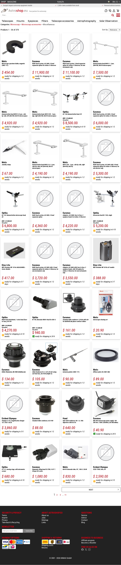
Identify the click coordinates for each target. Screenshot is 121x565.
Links (44, 522)
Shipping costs (47, 545)
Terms (4, 515)
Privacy (5, 520)
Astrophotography (86, 20)
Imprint (4, 517)
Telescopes (7, 20)
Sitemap (45, 520)
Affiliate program (88, 540)
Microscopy (15, 24)
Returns (45, 547)
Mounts (20, 20)
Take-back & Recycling (10, 522)
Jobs (43, 517)
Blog (83, 522)
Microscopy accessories (32, 24)
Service (84, 515)
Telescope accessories (63, 20)
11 (65, 495)
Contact (84, 520)
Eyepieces (33, 20)
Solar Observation (108, 20)
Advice (84, 517)
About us (45, 515)
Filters (45, 20)
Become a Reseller (88, 543)
